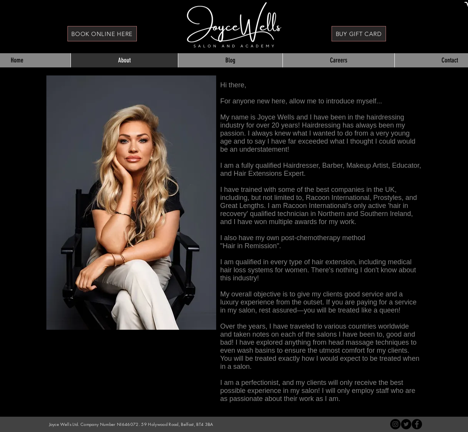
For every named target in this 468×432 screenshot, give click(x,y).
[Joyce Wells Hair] (417, 424)
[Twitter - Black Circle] (406, 424)
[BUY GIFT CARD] (359, 33)
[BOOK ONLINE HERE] (102, 33)
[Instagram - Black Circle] (395, 424)
